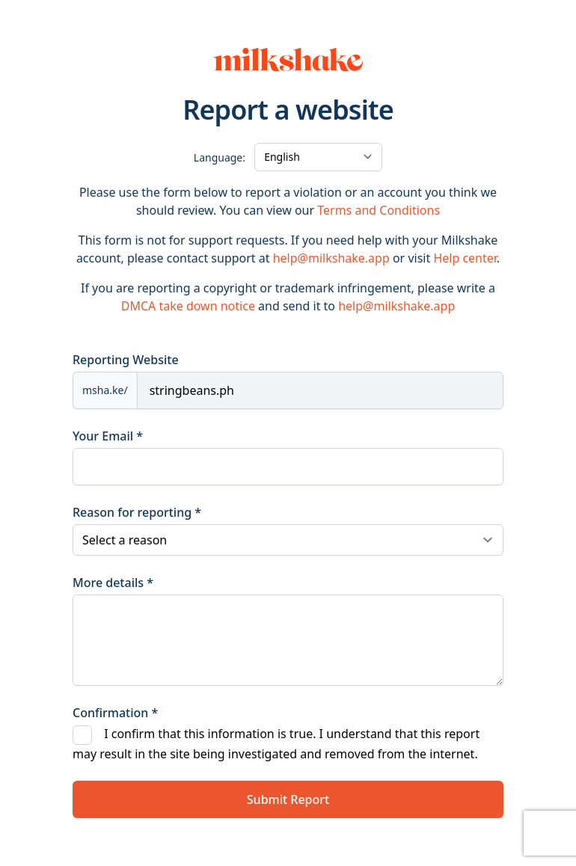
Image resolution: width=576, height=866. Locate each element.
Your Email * (108, 436)
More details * (113, 582)
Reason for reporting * (137, 512)
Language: (219, 157)
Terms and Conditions (378, 210)
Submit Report (288, 799)
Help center (464, 258)
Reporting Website (126, 359)
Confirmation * (115, 712)
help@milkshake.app (331, 258)
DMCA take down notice (188, 306)
